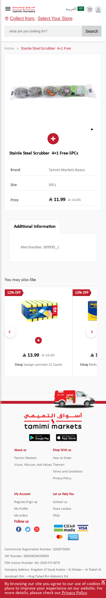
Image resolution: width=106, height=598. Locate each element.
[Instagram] (36, 529)
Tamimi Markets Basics (67, 170)
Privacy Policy (74, 593)
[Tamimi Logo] (23, 9)
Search (91, 31)
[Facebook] (18, 529)
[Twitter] (27, 529)
